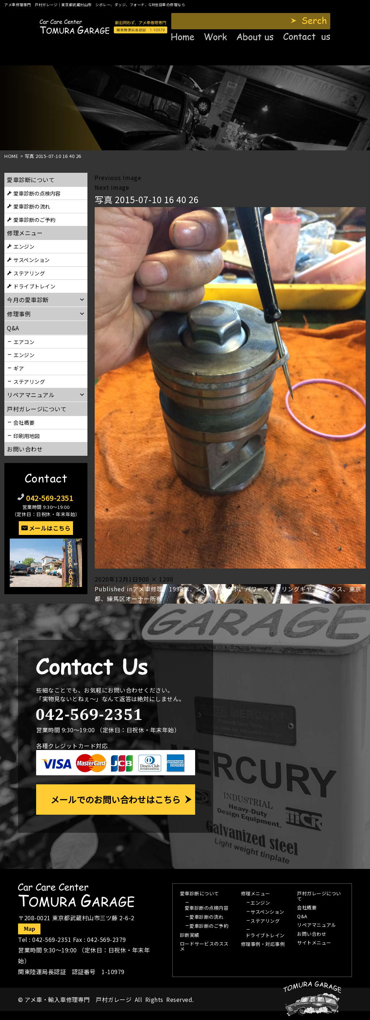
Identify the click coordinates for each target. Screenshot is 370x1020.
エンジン (23, 246)
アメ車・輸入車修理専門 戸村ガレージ (78, 999)
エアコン (23, 342)
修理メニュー (25, 232)
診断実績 (189, 935)
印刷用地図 (26, 436)
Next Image (112, 187)
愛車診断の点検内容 (37, 193)
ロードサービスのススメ (204, 946)
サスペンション (31, 259)
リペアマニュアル (316, 925)
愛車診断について (31, 179)
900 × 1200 (155, 579)
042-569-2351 (49, 498)
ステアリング (29, 273)
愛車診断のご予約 (34, 219)
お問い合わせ (25, 449)
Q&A (302, 917)
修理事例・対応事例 (263, 944)
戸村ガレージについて (36, 408)
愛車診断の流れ (31, 206)
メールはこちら (50, 528)
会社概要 (23, 422)
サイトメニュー (314, 943)
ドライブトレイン (34, 286)
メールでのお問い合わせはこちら (116, 799)
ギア (18, 368)
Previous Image (118, 177)
